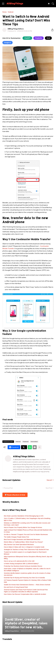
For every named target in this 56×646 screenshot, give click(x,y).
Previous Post (8, 488)
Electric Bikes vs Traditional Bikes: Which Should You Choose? (23, 542)
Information (34, 441)
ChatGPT (27, 38)
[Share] (52, 30)
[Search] (53, 4)
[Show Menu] (3, 4)
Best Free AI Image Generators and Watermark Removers (22, 539)
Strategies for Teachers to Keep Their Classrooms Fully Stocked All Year (26, 549)
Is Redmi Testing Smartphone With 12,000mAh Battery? (21, 563)
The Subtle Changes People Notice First (16, 537)
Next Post (49, 488)
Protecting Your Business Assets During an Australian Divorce (23, 566)
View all (49, 480)
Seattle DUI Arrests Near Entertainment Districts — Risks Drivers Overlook (27, 584)
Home (4, 12)
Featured (25, 441)
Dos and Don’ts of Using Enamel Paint (16, 587)
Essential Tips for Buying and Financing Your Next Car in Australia (24, 577)
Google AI (7, 42)
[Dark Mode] (49, 4)
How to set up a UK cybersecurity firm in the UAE (19, 561)
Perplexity (38, 38)
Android (10, 12)
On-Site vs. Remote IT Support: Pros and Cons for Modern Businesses (26, 534)
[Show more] (39, 447)
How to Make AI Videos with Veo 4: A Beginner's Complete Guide (24, 547)
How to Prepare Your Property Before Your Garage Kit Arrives (23, 527)
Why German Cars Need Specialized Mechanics (19, 544)
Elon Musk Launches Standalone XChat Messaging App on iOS (23, 516)
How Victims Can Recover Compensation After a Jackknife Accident (25, 594)
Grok (48, 38)
